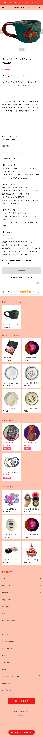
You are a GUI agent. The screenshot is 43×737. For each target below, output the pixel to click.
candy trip (6, 683)
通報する (38, 283)
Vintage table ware (9, 641)
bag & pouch (7, 600)
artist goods (7, 648)
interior (5, 593)
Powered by (21, 715)
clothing (5, 579)
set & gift (5, 607)
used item (6, 634)
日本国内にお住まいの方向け (21, 277)
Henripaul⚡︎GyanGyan (10, 676)
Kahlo (4, 669)
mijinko (5, 655)
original (5, 627)
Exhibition (6, 662)
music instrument (8, 620)
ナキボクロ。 (7, 690)
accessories (7, 586)
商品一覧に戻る (21, 701)
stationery (6, 614)
